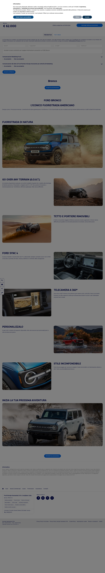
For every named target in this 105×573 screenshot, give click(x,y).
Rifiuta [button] (77, 17)
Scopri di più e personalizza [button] (23, 17)
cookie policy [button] (58, 8)
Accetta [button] (87, 17)
